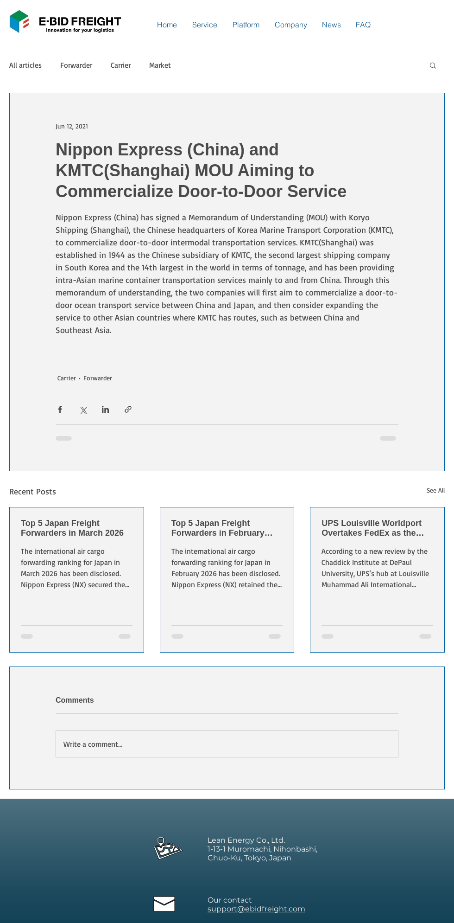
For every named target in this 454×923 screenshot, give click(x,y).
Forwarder (76, 65)
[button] (433, 65)
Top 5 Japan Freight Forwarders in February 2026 (218, 528)
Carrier (121, 65)
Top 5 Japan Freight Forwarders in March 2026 (72, 528)
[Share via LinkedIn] (105, 409)
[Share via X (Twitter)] (82, 409)
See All (436, 490)
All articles (25, 65)
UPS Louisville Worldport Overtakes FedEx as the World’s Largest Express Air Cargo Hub (377, 528)
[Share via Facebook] (60, 409)
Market (160, 65)
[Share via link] (128, 409)
